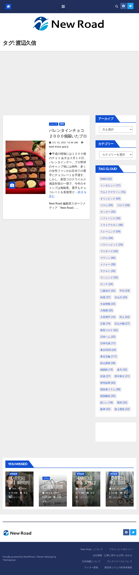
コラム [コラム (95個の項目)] (106, 205)
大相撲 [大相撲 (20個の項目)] (106, 310)
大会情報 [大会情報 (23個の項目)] (107, 303)
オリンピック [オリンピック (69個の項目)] (110, 198)
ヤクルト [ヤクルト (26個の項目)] (107, 271)
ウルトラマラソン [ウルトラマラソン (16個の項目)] (112, 192)
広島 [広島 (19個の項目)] (105, 323)
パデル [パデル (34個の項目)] (106, 238)
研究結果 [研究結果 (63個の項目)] (107, 382)
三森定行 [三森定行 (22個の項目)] (107, 290)
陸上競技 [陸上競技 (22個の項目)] (122, 409)
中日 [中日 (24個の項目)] (125, 290)
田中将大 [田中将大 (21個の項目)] (122, 376)
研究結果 (13, 474)
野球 (62, 124)
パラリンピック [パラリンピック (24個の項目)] (111, 244)
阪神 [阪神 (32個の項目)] (105, 409)
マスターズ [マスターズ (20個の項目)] (109, 251)
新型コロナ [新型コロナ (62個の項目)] (109, 330)
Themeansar (9, 560)
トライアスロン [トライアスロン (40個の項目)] (111, 224)
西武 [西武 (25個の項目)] (122, 402)
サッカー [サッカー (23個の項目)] (107, 211)
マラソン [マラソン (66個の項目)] (107, 257)
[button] (116, 6)
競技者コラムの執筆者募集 (118, 567)
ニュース (53, 124)
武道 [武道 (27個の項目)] (105, 376)
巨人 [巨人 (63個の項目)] (125, 317)
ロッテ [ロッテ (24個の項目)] (106, 284)
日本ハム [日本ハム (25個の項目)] (107, 336)
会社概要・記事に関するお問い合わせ (112, 555)
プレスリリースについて (119, 561)
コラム (46, 478)
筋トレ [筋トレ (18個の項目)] (106, 402)
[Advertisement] (69, 78)
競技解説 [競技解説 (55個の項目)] (107, 396)
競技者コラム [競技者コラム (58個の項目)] (110, 389)
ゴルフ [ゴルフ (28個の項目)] (123, 205)
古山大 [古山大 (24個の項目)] (121, 297)
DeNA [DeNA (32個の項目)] (106, 178)
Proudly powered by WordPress (19, 556)
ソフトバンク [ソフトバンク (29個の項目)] (110, 218)
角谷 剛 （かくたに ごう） (19, 497)
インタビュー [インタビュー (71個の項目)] (110, 185)
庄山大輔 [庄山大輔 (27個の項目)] (122, 323)
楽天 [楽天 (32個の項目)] (122, 369)
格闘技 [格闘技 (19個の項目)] (106, 369)
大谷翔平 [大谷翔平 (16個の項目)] (107, 317)
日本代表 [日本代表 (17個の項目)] (107, 343)
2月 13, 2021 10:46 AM (65, 142)
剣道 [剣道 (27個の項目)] (105, 297)
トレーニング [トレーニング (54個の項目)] (110, 231)
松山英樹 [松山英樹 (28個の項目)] (107, 363)
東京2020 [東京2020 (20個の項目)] (108, 349)
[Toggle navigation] (63, 6)
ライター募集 (91, 567)
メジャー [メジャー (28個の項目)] (107, 264)
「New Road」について (90, 549)
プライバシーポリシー (120, 549)
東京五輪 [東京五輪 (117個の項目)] (108, 356)
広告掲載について (91, 561)
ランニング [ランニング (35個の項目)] (109, 277)
